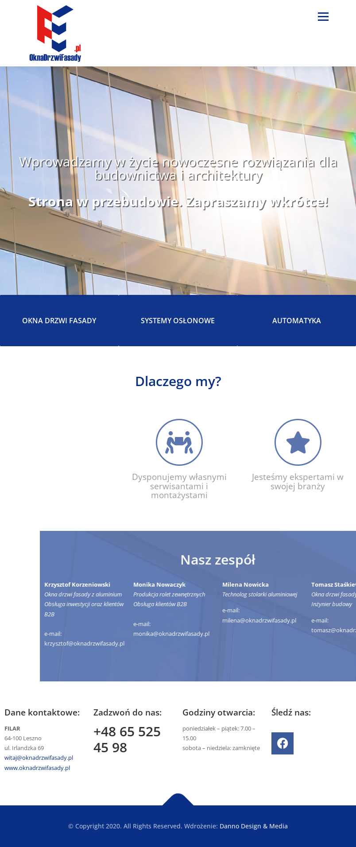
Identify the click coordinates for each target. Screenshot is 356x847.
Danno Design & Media (254, 826)
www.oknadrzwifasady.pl (37, 768)
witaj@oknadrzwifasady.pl (38, 758)
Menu (323, 16)
